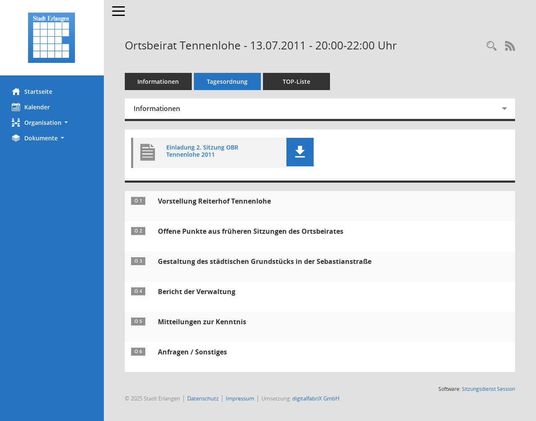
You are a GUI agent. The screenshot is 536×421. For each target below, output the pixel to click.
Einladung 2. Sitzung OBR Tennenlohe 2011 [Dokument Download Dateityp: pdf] (203, 151)
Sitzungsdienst (488, 389)
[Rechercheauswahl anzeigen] (491, 46)
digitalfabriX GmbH (316, 398)
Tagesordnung (228, 81)
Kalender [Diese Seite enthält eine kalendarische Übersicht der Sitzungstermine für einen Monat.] (32, 107)
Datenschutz (203, 398)
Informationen (159, 81)
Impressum (241, 398)
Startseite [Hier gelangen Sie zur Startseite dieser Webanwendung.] (33, 91)
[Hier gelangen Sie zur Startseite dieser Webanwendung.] (52, 38)
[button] (52, 122)
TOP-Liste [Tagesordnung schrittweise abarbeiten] (297, 81)
